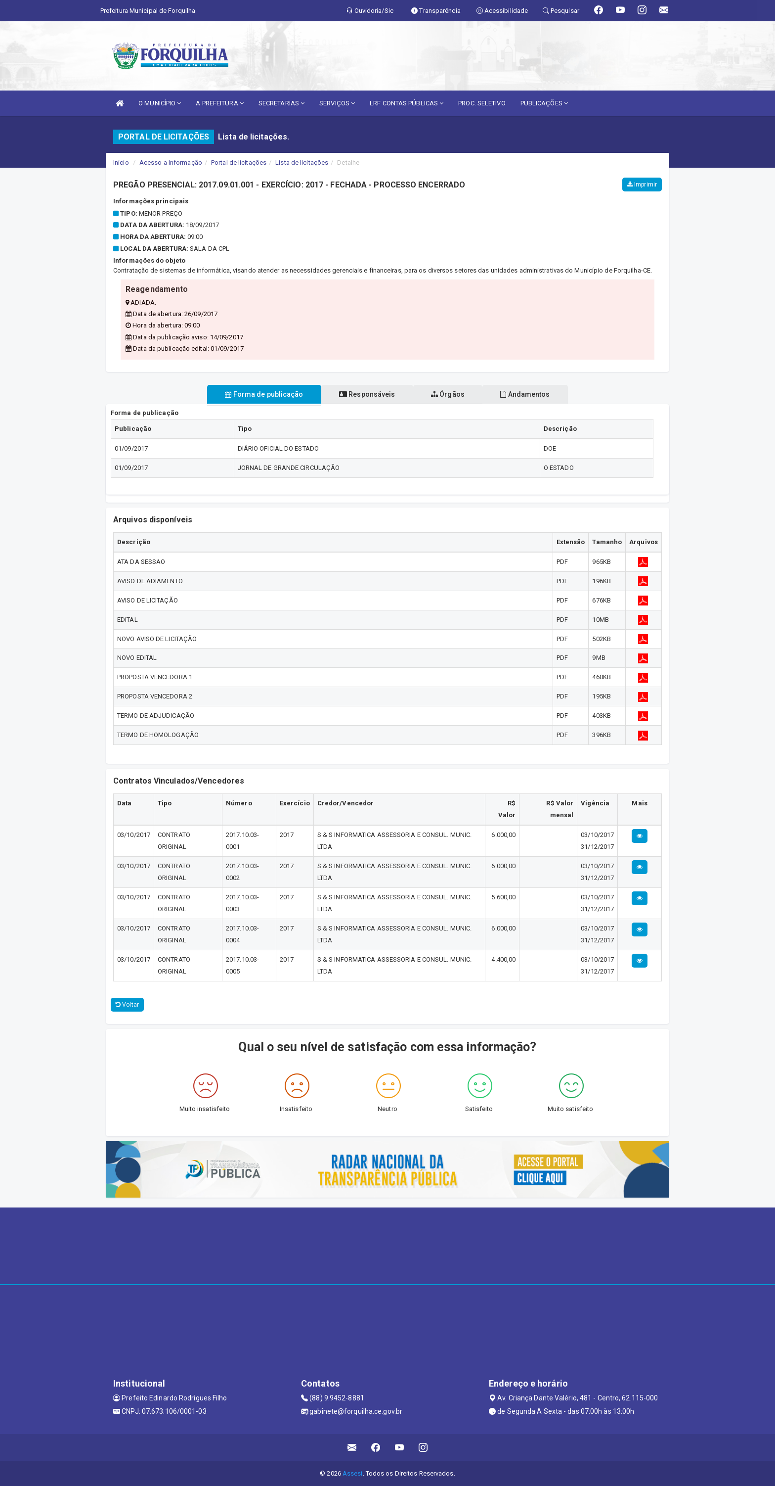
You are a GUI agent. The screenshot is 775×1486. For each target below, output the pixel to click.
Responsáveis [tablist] (364, 394)
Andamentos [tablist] (534, 394)
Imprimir (642, 184)
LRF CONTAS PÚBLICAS (406, 103)
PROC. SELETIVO (481, 103)
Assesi (353, 1473)
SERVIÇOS (337, 103)
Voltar (127, 1004)
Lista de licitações (301, 162)
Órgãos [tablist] (451, 394)
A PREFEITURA (219, 103)
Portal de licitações (238, 162)
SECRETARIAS (281, 103)
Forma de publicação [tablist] (255, 394)
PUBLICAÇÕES (544, 103)
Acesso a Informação (170, 162)
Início (121, 162)
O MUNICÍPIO (159, 103)
